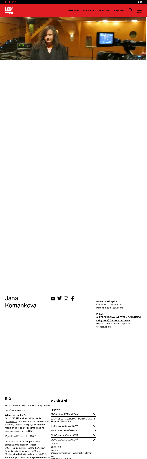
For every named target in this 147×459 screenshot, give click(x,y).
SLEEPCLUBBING (105, 317)
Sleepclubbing (67, 418)
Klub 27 (21, 427)
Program (73, 10)
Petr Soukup (85, 418)
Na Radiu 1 (88, 10)
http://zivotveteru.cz (15, 410)
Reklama (119, 10)
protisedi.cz (11, 421)
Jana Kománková (68, 414)
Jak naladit (104, 10)
